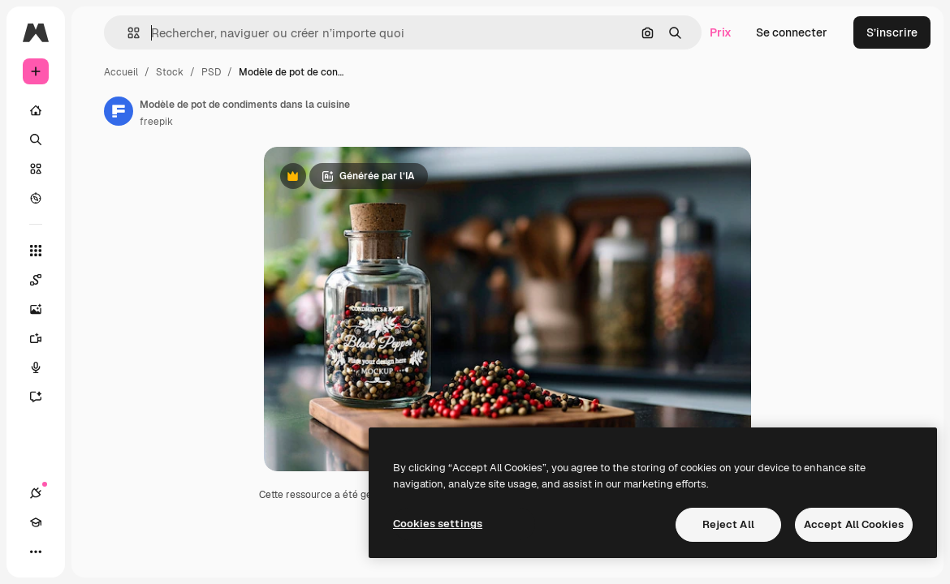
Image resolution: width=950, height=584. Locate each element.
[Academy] (36, 522)
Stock (170, 72)
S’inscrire (892, 32)
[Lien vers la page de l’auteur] (118, 111)
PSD (211, 72)
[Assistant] (44, 397)
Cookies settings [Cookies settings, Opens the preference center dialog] (437, 523)
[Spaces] (44, 280)
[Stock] (36, 169)
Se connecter (791, 32)
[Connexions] (36, 493)
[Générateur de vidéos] (44, 338)
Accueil (121, 72)
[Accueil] (36, 110)
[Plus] (36, 552)
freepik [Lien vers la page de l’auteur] (156, 121)
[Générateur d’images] (44, 309)
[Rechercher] (36, 139)
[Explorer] (36, 198)
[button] (127, 33)
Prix (721, 32)
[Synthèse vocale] (44, 367)
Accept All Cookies (854, 524)
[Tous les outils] (36, 251)
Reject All (728, 524)
